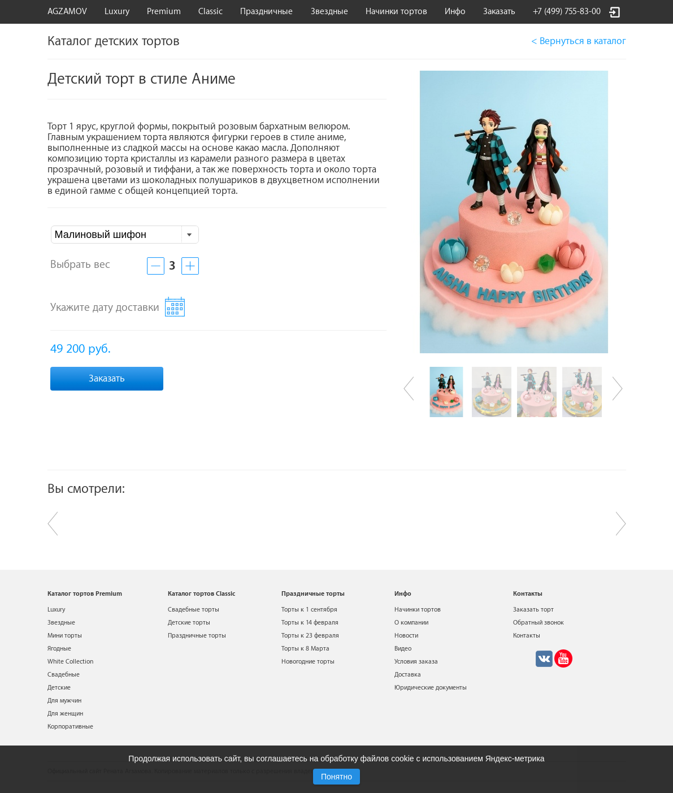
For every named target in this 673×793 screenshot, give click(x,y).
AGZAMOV (67, 11)
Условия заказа (416, 661)
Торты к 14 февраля (309, 622)
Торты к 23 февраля (310, 635)
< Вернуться (578, 41)
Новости (406, 635)
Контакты (526, 635)
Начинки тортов (396, 11)
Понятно (336, 776)
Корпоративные (70, 726)
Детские (59, 687)
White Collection (70, 661)
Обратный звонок (538, 622)
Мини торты (64, 635)
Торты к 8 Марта (305, 648)
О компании (411, 622)
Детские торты (189, 622)
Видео (402, 648)
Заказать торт (533, 609)
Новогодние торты (308, 661)
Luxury (117, 11)
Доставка (407, 674)
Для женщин (65, 713)
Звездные (329, 11)
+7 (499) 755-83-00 (567, 11)
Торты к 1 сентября (309, 609)
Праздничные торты (197, 635)
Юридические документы (430, 687)
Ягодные (59, 648)
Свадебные (63, 674)
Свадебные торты (193, 609)
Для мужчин (64, 700)
